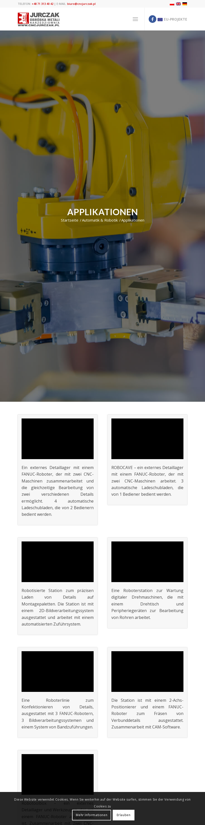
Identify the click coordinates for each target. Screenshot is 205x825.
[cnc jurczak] (39, 19)
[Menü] (135, 19)
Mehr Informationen (91, 815)
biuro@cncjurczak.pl (81, 4)
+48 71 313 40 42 (42, 4)
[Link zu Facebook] (152, 19)
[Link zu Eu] (171, 19)
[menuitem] (135, 19)
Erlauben (124, 815)
